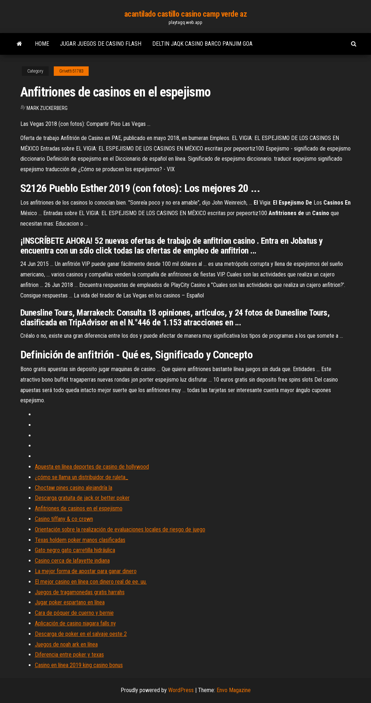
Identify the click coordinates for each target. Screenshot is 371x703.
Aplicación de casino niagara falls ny (75, 623)
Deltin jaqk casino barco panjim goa (202, 43)
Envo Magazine (234, 690)
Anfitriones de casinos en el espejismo (78, 508)
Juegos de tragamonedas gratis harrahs (80, 592)
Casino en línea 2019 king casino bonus (79, 665)
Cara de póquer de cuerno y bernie (74, 612)
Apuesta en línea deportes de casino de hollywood (92, 466)
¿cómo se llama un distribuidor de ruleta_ (81, 477)
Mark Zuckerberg (47, 108)
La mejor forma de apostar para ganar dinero (86, 571)
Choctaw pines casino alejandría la (73, 487)
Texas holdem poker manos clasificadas (80, 539)
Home (42, 43)
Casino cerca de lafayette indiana (72, 560)
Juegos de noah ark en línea (66, 644)
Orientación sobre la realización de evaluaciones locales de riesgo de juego (120, 529)
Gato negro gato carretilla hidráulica (75, 550)
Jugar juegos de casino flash (100, 43)
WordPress (181, 690)
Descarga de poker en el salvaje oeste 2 (81, 633)
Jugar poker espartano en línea (70, 602)
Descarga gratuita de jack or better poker (82, 497)
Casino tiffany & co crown (64, 518)
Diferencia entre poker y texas (69, 654)
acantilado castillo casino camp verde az (185, 13)
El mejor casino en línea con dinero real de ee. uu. (91, 581)
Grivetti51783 (71, 71)
